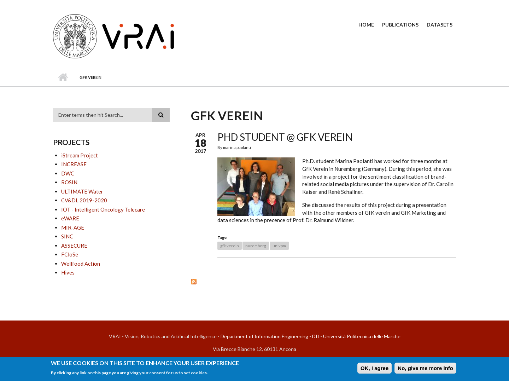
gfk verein (229, 245)
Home (366, 25)
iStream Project (79, 155)
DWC (67, 173)
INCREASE (74, 164)
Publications (400, 25)
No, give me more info (425, 369)
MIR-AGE (72, 227)
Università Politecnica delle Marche (361, 336)
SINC (67, 236)
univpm (279, 245)
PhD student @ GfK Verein (285, 137)
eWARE (70, 218)
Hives (68, 272)
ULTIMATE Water (82, 191)
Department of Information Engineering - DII (270, 336)
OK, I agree (374, 369)
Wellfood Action (80, 263)
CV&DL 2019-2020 (84, 200)
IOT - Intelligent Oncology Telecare (103, 209)
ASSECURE (74, 245)
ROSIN (69, 182)
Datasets (439, 25)
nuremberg (255, 245)
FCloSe (69, 254)
